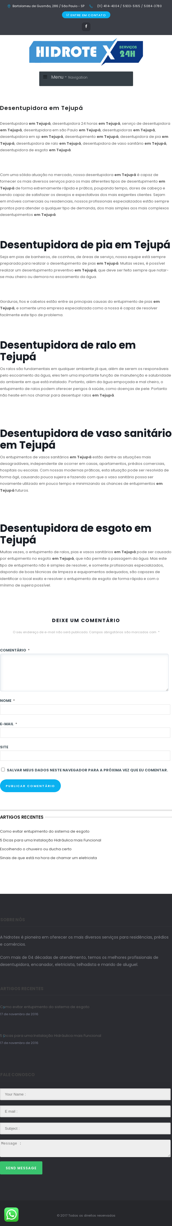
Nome (7, 700)
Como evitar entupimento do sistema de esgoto (45, 831)
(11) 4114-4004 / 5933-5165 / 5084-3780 (129, 6)
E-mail (8, 724)
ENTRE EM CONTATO (86, 15)
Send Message (21, 1168)
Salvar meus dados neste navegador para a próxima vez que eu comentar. (87, 770)
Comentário (15, 650)
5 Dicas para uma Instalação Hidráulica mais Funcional (50, 840)
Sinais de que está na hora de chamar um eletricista (48, 858)
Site (4, 747)
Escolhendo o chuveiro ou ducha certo (36, 849)
